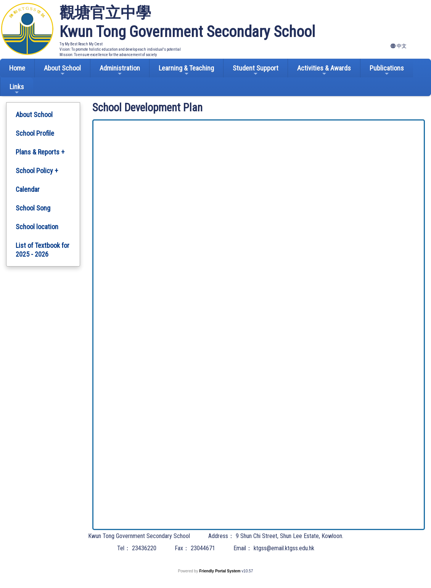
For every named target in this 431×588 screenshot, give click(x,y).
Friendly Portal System (220, 571)
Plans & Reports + (40, 152)
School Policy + (37, 171)
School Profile (35, 133)
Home (17, 68)
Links (17, 89)
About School (62, 70)
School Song (33, 208)
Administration (120, 70)
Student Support (255, 70)
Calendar (28, 189)
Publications (387, 70)
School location (37, 227)
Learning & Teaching (186, 70)
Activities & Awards (324, 70)
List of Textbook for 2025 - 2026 (42, 249)
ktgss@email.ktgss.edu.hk (284, 548)
